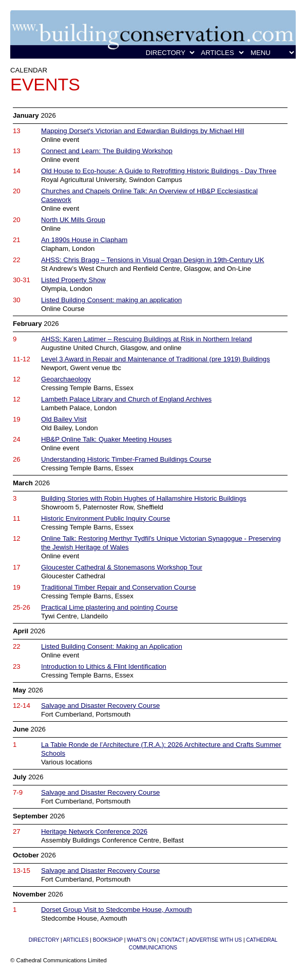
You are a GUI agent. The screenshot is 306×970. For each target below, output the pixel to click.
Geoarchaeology (66, 379)
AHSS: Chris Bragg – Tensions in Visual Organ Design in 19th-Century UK (152, 260)
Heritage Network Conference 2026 (94, 831)
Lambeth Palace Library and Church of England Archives (126, 399)
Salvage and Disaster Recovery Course (100, 705)
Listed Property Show (73, 280)
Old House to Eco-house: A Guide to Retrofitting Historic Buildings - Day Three (158, 171)
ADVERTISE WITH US (215, 940)
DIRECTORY (44, 940)
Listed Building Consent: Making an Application (111, 646)
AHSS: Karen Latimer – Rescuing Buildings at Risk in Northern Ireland (146, 339)
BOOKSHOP (108, 940)
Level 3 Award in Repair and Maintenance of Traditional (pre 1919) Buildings (155, 359)
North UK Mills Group (73, 220)
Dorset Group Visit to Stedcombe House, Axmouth (116, 909)
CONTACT (172, 940)
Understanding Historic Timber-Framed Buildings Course (126, 459)
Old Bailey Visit (64, 419)
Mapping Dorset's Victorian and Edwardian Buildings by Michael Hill (142, 131)
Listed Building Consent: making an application (111, 300)
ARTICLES (76, 940)
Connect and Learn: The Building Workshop (107, 151)
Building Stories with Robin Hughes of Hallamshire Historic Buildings (143, 498)
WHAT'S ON (141, 940)
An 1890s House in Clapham (84, 240)
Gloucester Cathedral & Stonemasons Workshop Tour (121, 567)
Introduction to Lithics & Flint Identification (103, 666)
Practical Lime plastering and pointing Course (109, 607)
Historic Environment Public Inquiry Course (105, 518)
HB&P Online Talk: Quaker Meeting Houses (106, 439)
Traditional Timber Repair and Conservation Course (118, 587)
